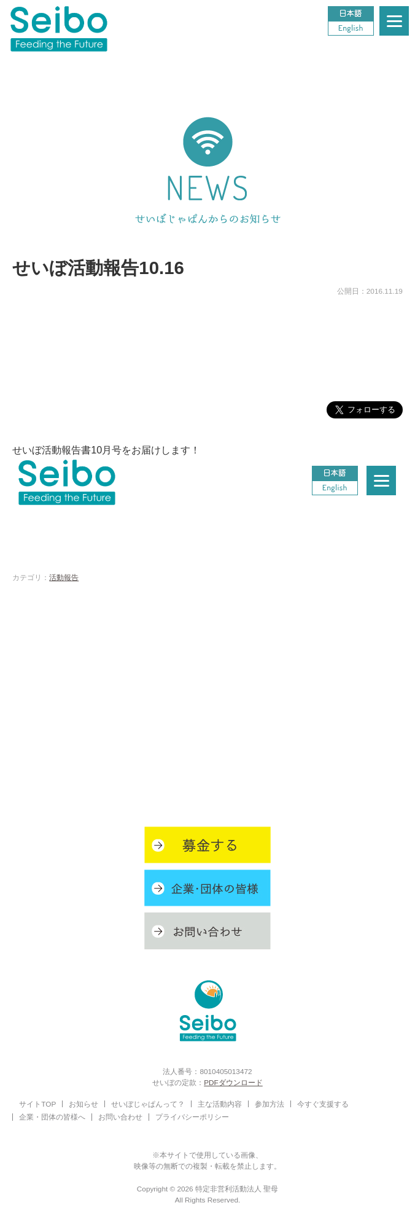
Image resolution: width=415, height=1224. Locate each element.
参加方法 (269, 1104)
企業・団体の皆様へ (52, 1117)
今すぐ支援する (323, 1104)
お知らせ (83, 1104)
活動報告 (64, 577)
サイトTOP (37, 1104)
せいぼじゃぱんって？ (148, 1104)
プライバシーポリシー (192, 1117)
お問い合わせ (120, 1117)
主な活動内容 (220, 1104)
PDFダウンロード (233, 1082)
